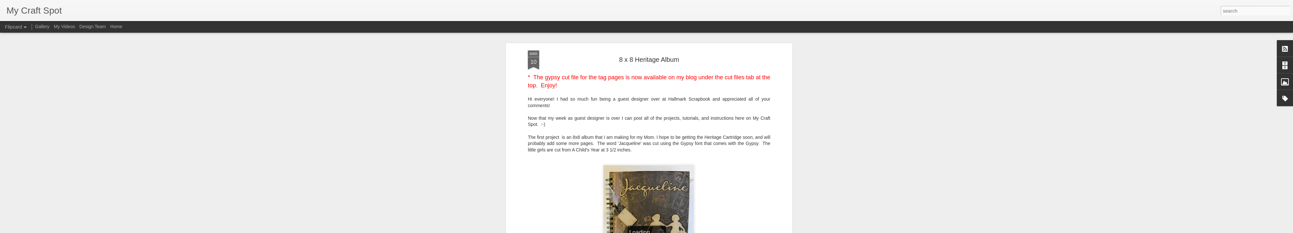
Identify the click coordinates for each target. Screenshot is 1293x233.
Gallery (42, 26)
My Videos (64, 26)
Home (116, 26)
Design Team (93, 26)
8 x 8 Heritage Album (649, 41)
